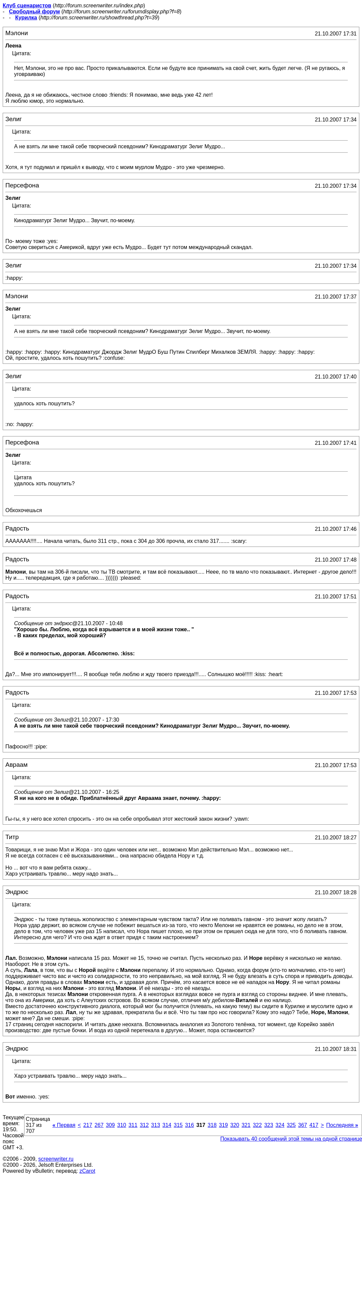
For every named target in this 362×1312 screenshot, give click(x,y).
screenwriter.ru (55, 1159)
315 (178, 1125)
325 (291, 1125)
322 (257, 1125)
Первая (63, 1125)
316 (189, 1125)
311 (133, 1125)
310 (121, 1125)
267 (99, 1125)
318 (212, 1125)
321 (246, 1125)
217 (87, 1125)
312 (144, 1125)
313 (155, 1125)
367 (302, 1125)
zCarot (87, 1171)
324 (280, 1125)
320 (234, 1125)
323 (268, 1125)
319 (223, 1125)
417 (313, 1125)
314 (166, 1125)
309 (110, 1125)
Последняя (342, 1125)
